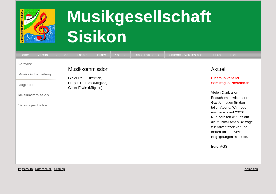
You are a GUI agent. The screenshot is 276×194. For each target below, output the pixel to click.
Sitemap (59, 169)
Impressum (25, 169)
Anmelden (251, 169)
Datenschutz (43, 169)
